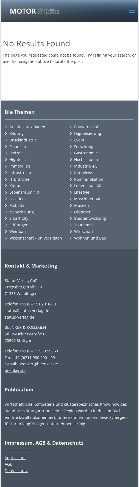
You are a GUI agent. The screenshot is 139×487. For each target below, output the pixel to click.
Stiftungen (19, 224)
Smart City (18, 218)
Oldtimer (82, 212)
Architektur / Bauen (27, 126)
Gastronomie (86, 152)
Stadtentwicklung (90, 218)
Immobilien (19, 166)
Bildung (16, 133)
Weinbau (17, 231)
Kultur (15, 185)
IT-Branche (19, 179)
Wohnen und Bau (90, 238)
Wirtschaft (83, 231)
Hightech (17, 159)
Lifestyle (81, 192)
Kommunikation (88, 179)
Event (79, 140)
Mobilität (17, 205)
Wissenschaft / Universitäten (35, 238)
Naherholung (21, 212)
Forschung (83, 146)
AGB (8, 464)
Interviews (83, 172)
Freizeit (16, 152)
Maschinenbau (88, 198)
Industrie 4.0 (86, 166)
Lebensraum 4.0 (24, 192)
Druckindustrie (23, 140)
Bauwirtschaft (87, 126)
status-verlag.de (19, 317)
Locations (18, 198)
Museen (81, 205)
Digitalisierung (87, 133)
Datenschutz (16, 470)
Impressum (15, 457)
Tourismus (84, 224)
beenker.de (15, 370)
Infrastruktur (21, 172)
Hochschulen (86, 159)
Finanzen (17, 146)
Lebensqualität (88, 185)
